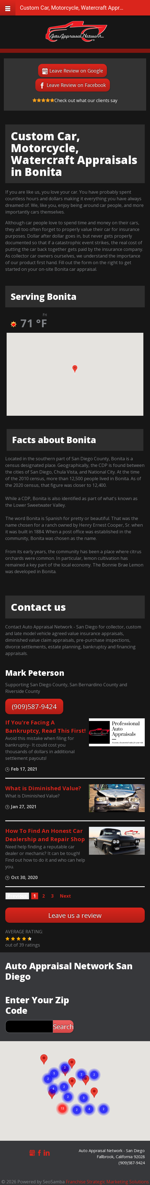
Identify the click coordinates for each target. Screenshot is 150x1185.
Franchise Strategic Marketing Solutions (107, 1182)
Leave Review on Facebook (76, 85)
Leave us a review (75, 915)
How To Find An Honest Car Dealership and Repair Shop (45, 835)
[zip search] (29, 1026)
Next (65, 896)
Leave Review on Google (76, 70)
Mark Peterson (34, 672)
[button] (75, 369)
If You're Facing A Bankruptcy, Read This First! (45, 726)
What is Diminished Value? (43, 788)
